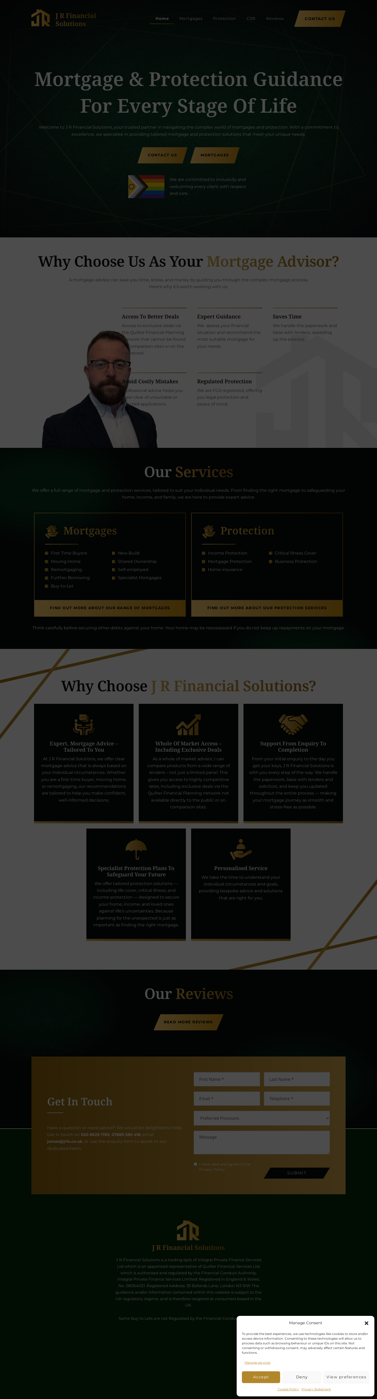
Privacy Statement (316, 1389)
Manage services (257, 1362)
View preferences (346, 1376)
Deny (302, 1376)
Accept (261, 1376)
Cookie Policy (288, 1389)
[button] (366, 1323)
